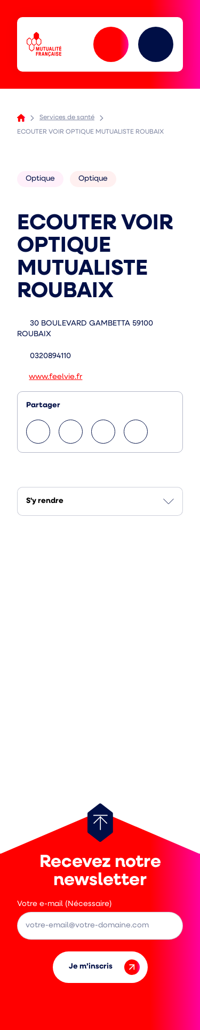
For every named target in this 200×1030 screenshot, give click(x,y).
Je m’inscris (104, 967)
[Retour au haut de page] (100, 822)
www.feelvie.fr (55, 377)
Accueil (21, 118)
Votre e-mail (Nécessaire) (64, 904)
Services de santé (66, 117)
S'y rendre (44, 501)
